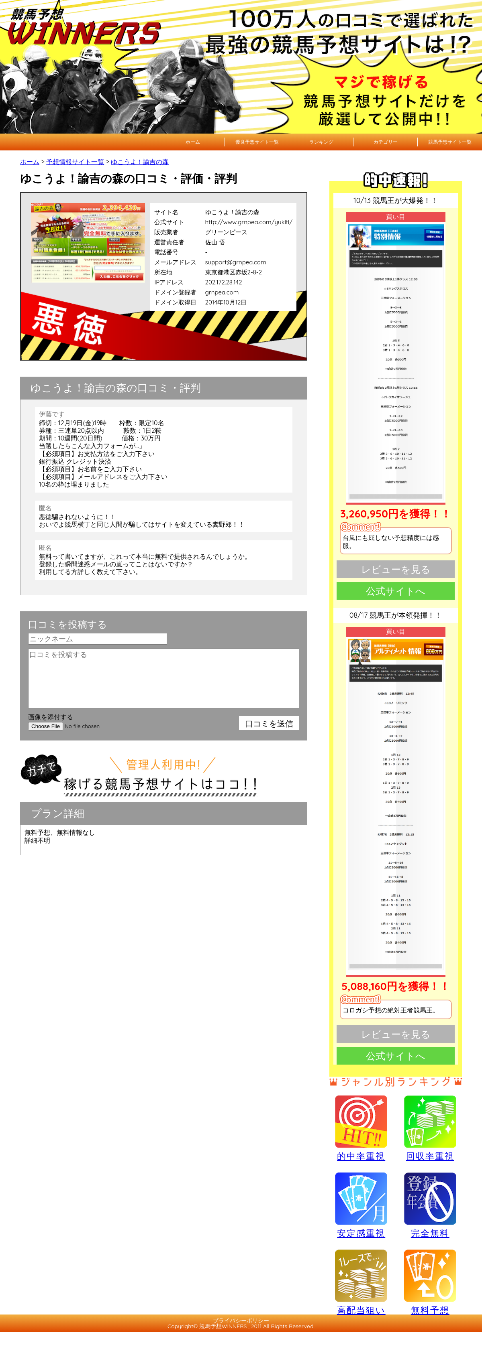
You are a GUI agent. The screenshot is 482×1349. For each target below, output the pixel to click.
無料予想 (430, 1282)
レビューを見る (396, 569)
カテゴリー (386, 142)
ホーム (193, 142)
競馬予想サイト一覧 (450, 142)
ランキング (321, 142)
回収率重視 (430, 1127)
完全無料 (430, 1206)
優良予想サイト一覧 (257, 142)
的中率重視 (361, 1127)
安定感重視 (361, 1205)
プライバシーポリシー (241, 1320)
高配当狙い (361, 1282)
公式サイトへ (395, 591)
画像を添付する (50, 717)
